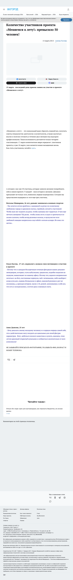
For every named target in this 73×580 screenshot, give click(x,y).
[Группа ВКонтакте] (21, 79)
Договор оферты (24, 509)
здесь (33, 148)
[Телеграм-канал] (59, 497)
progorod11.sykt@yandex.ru (10, 536)
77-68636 (19, 551)
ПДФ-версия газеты (25, 515)
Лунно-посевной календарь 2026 (13, 14)
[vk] (9, 359)
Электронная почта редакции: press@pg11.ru (41, 532)
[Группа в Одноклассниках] (55, 497)
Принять (66, 20)
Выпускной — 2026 (32, 14)
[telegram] (15, 359)
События (5, 520)
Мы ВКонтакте (41, 515)
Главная (22, 520)
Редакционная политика (9, 513)
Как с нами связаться (25, 513)
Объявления (23, 518)
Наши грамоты (7, 515)
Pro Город (5, 518)
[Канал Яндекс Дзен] (21, 83)
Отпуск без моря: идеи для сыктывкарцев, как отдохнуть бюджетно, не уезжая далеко (36, 411)
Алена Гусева (61, 41)
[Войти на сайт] (68, 9)
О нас (38, 513)
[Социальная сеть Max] (52, 83)
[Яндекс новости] (52, 79)
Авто (38, 518)
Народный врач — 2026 (49, 14)
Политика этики (41, 509)
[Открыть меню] (4, 9)
